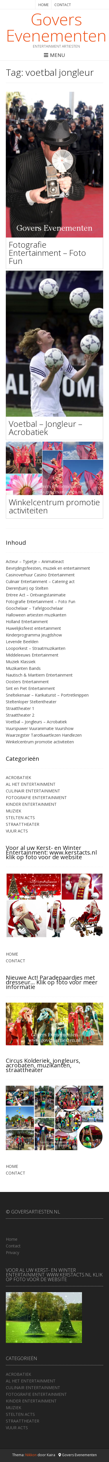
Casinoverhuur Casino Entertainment (40, 575)
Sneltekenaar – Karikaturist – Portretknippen (47, 695)
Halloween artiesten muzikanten (36, 615)
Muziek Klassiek (20, 661)
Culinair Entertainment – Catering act (40, 581)
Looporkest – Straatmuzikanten (35, 648)
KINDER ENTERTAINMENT (31, 804)
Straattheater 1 (20, 708)
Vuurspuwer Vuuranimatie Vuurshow (40, 728)
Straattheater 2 (20, 715)
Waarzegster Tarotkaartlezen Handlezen (44, 735)
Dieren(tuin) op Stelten (27, 588)
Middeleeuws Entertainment (32, 655)
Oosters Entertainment (27, 681)
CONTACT (62, 4)
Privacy (12, 1252)
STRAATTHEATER (22, 824)
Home (11, 1239)
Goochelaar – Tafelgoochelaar (34, 608)
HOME (43, 4)
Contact (13, 1246)
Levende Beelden (22, 641)
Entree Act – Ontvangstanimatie (36, 595)
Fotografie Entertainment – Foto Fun (47, 252)
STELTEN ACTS (20, 817)
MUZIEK (13, 811)
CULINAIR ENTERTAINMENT (33, 791)
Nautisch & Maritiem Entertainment (39, 675)
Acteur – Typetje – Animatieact (35, 561)
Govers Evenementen (56, 27)
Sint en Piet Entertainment (30, 688)
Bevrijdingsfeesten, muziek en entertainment (48, 568)
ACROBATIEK (18, 777)
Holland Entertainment (27, 621)
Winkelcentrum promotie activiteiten (54, 506)
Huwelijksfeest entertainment (33, 628)
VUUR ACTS (17, 831)
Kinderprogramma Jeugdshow (34, 635)
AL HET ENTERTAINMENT (31, 784)
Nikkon (31, 1454)
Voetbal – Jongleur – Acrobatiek (45, 427)
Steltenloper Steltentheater (31, 701)
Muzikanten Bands (23, 668)
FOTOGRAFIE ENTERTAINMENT (36, 797)
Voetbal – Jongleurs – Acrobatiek (36, 721)
